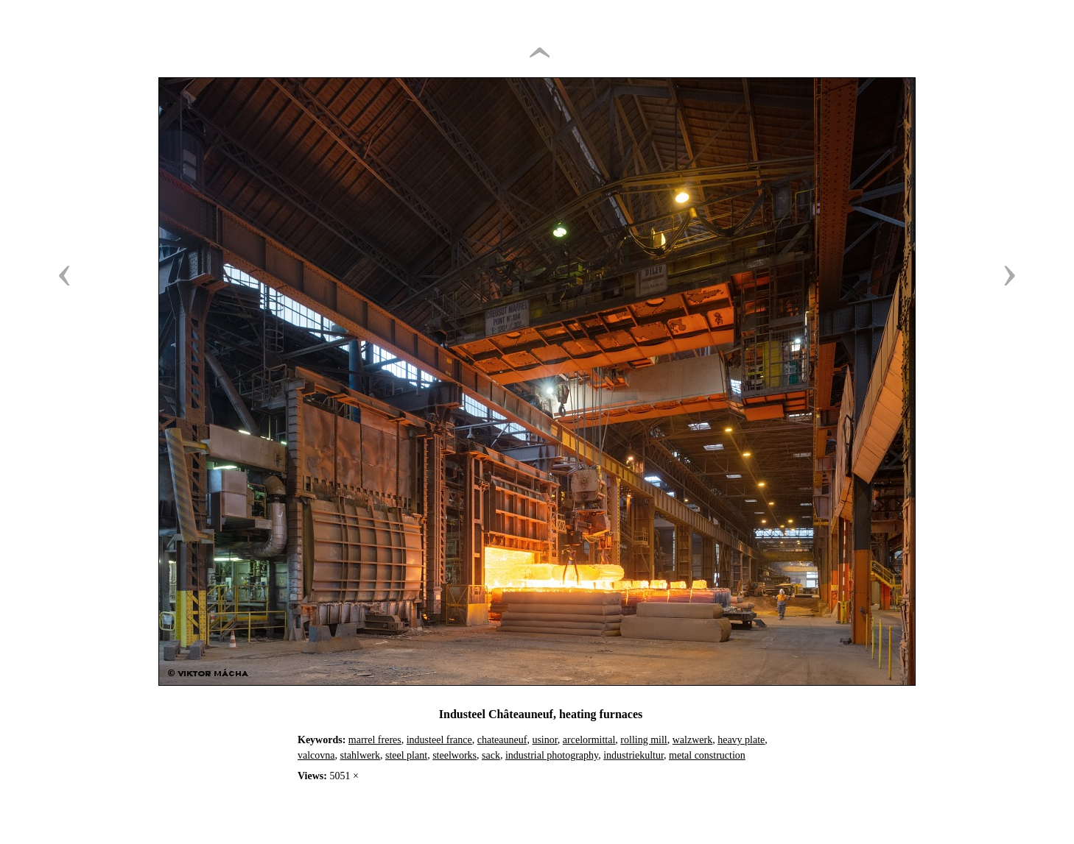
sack (491, 755)
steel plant (406, 755)
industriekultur (633, 755)
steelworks (454, 755)
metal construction (707, 755)
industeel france (439, 739)
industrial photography (551, 755)
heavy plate (741, 739)
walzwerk (692, 739)
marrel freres (374, 739)
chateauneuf (502, 739)
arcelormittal (589, 739)
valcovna (316, 755)
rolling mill (643, 739)
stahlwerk (360, 755)
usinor (544, 739)
